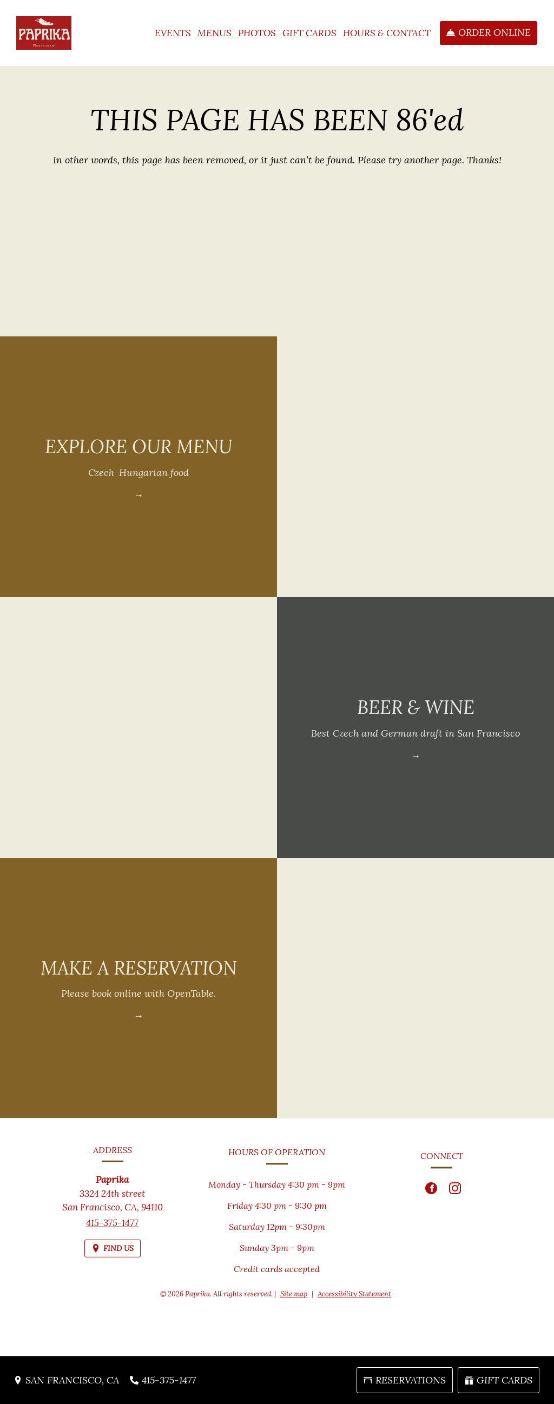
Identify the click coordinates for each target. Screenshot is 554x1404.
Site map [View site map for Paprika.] (293, 1294)
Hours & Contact (387, 33)
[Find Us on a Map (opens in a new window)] (112, 1257)
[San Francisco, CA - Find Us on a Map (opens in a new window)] (66, 1380)
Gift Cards (309, 33)
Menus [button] (214, 33)
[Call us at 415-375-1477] (163, 1380)
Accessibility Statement (354, 1294)
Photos (257, 33)
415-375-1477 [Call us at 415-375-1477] (112, 1231)
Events (173, 33)
